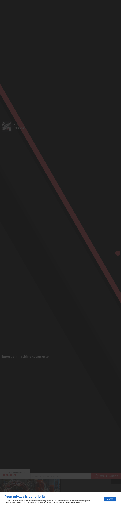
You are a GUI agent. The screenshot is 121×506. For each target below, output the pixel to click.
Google (73, 502)
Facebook (79, 502)
